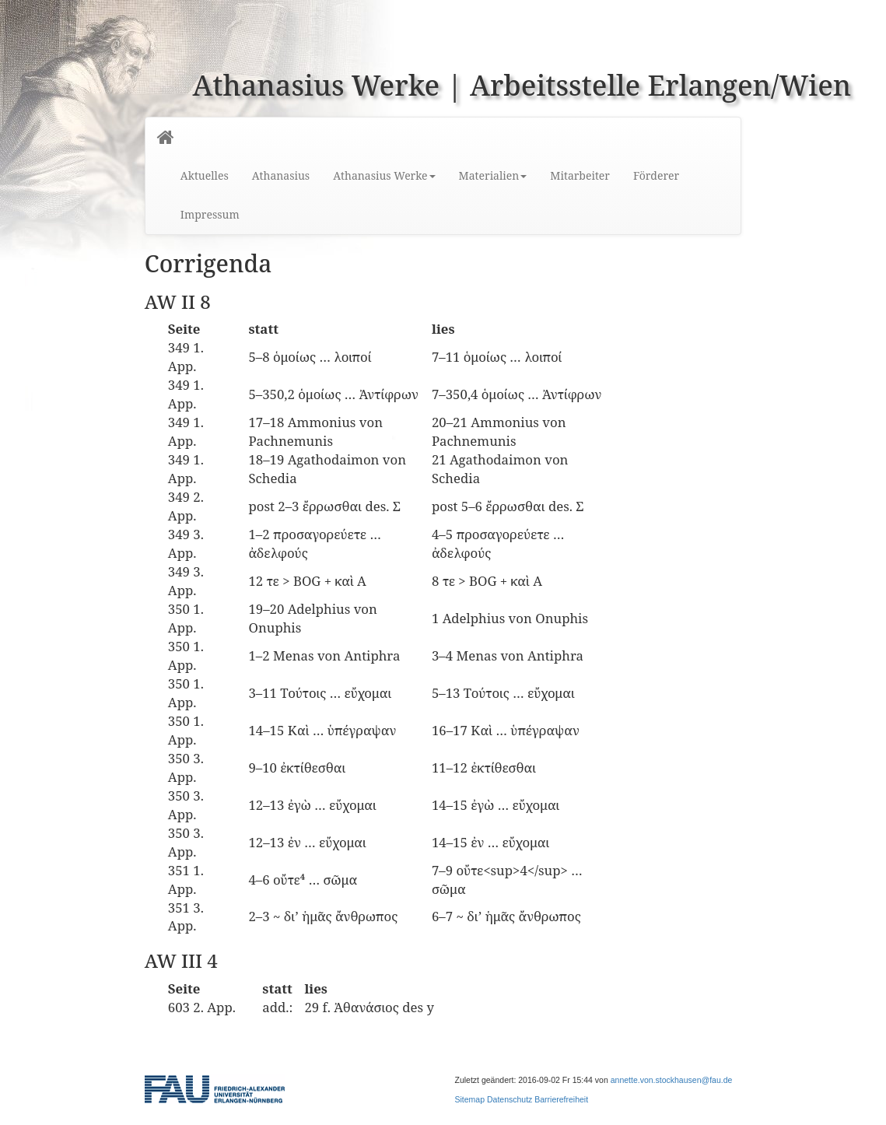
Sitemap (470, 1099)
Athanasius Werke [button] (384, 175)
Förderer (656, 175)
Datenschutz (509, 1099)
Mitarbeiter (580, 175)
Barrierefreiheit (561, 1099)
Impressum (210, 214)
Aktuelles (204, 175)
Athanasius (281, 175)
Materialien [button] (493, 175)
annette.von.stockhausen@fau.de (672, 1080)
